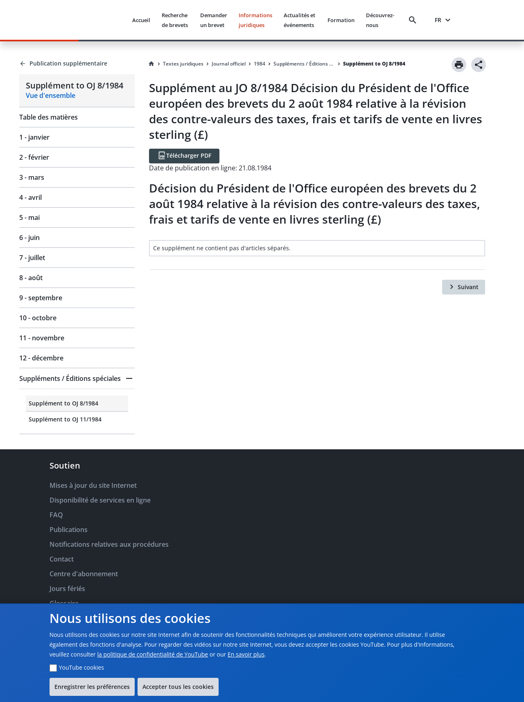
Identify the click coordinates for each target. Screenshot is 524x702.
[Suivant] (463, 287)
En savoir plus (246, 654)
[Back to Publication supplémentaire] (77, 63)
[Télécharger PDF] (184, 156)
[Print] (459, 64)
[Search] (414, 20)
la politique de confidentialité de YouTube (152, 654)
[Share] (478, 64)
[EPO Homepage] (94, 20)
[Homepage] (151, 64)
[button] (77, 378)
